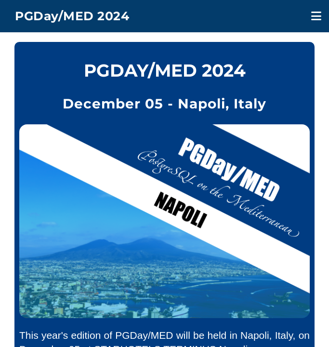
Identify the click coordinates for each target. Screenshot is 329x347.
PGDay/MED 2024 (72, 16)
